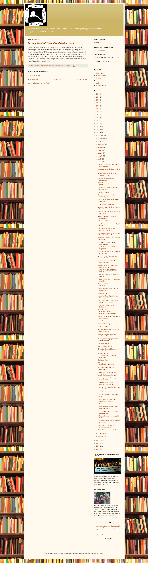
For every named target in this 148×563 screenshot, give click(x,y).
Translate (97, 42)
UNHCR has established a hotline (107, 430)
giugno (100, 153)
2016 (98, 118)
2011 (98, 132)
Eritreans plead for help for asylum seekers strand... (108, 378)
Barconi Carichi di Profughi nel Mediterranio (51, 43)
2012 (98, 129)
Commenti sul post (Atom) (42, 83)
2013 (98, 127)
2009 (98, 443)
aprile (100, 159)
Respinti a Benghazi (104, 293)
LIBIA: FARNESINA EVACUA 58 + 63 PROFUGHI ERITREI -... (109, 301)
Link (97, 80)
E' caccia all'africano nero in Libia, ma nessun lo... (108, 412)
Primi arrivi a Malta (103, 192)
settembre (101, 144)
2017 (98, 115)
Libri (97, 83)
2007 (98, 449)
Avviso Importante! (103, 321)
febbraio (100, 433)
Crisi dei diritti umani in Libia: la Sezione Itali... (107, 243)
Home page (57, 79)
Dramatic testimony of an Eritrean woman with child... (108, 266)
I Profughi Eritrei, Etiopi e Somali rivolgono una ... (108, 289)
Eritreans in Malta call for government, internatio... (106, 383)
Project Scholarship (101, 75)
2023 (98, 97)
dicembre (101, 135)
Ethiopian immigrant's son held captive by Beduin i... (107, 335)
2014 (98, 124)
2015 (98, 121)
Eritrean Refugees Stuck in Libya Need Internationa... (107, 407)
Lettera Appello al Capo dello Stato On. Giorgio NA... (108, 297)
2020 (98, 106)
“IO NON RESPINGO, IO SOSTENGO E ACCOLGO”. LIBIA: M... (107, 355)
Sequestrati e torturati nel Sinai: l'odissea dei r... (107, 306)
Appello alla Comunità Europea (107, 375)
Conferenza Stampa (103, 343)
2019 (98, 109)
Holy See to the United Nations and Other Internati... (108, 330)
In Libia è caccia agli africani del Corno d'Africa (107, 165)
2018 (98, 112)
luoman (88, 553)
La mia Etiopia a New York (106, 392)
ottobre (100, 141)
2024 (98, 94)
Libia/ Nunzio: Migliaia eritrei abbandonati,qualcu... (106, 426)
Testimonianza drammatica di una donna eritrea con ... (107, 261)
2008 (98, 446)
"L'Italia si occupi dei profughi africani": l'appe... (107, 174)
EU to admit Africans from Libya (107, 221)
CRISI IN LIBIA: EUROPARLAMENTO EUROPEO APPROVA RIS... (107, 311)
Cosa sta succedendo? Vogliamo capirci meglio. (107, 196)
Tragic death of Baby (104, 324)
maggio (100, 156)
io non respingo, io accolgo (106, 204)
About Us (99, 78)
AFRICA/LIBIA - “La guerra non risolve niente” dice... (107, 257)
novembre (101, 138)
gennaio (100, 436)
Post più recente (33, 79)
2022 (98, 100)
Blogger (100, 553)
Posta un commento (36, 75)
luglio (100, 150)
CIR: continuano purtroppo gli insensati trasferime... (106, 229)
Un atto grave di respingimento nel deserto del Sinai (108, 339)
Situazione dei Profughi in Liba (107, 372)
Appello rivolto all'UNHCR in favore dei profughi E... (109, 248)
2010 (98, 440)
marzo (100, 162)
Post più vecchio (82, 79)
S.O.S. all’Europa (103, 326)
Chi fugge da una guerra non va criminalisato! (107, 179)
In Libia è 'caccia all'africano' (106, 404)
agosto (100, 147)
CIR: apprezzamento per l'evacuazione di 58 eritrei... (106, 364)
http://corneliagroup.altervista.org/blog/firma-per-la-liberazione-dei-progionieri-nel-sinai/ (108, 527)
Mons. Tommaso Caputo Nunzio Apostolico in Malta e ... (107, 400)
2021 (98, 103)
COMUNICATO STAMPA (105, 346)
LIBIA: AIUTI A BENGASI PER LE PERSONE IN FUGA (108, 234)
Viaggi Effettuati (101, 85)
